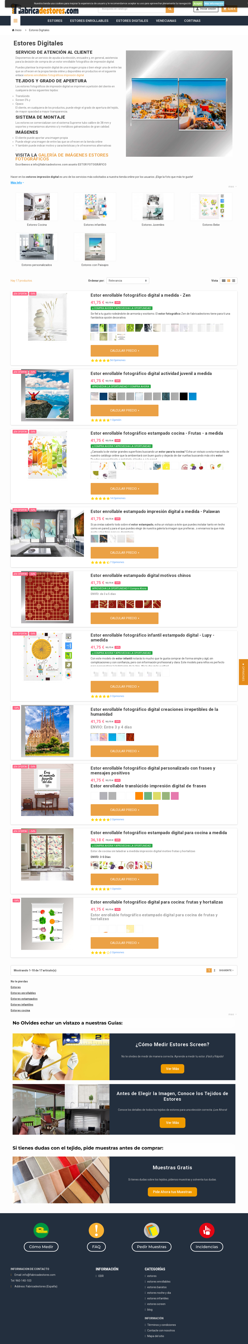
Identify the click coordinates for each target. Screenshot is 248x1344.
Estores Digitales (132, 21)
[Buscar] (136, 9)
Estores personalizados (37, 265)
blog (149, 1309)
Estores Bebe (211, 225)
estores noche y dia (159, 1292)
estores (152, 1276)
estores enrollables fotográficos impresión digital (54, 75)
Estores (55, 21)
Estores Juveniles (153, 225)
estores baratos (157, 1287)
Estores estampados (24, 998)
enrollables (28, 993)
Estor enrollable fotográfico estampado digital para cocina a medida (159, 832)
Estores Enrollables (89, 21)
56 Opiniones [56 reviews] (118, 360)
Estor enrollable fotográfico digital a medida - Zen (140, 295)
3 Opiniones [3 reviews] (117, 696)
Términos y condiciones (161, 1324)
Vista (214, 280)
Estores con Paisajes (95, 265)
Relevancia (115, 280)
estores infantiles (158, 1298)
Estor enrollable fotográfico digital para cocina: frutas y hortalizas (157, 902)
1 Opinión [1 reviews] (115, 420)
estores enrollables (158, 1281)
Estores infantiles (95, 225)
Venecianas (166, 21)
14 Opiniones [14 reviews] (118, 498)
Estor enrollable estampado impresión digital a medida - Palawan (155, 511)
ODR (101, 1276)
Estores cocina (20, 1010)
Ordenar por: (96, 280)
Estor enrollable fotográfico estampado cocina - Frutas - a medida (157, 433)
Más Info (18, 182)
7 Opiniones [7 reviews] (117, 562)
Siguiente (226, 970)
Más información (214, 3)
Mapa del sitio (155, 1336)
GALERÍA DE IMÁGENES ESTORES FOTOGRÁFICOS (62, 157)
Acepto (198, 3)
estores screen (156, 1304)
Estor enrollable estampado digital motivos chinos (141, 575)
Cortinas (192, 21)
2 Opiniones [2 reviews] (117, 819)
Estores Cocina (37, 225)
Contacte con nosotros (161, 1330)
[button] (243, 672)
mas (232, 186)
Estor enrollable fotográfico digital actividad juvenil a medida (151, 373)
